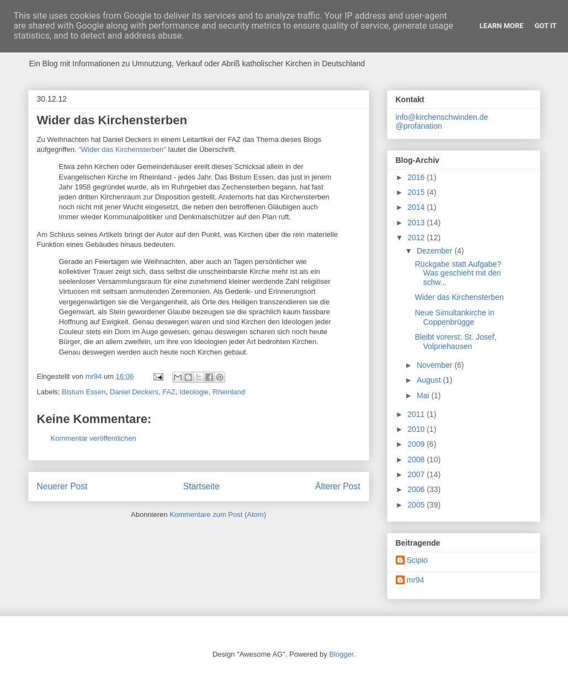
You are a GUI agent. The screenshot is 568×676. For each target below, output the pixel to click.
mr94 (415, 579)
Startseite (201, 486)
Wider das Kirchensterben (459, 297)
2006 (417, 489)
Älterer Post (337, 486)
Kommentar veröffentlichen (93, 438)
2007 (417, 474)
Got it (545, 26)
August (430, 380)
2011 (417, 414)
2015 (417, 192)
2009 (417, 444)
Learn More (502, 26)
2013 (417, 222)
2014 (417, 207)
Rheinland (229, 392)
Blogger (341, 654)
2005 (417, 504)
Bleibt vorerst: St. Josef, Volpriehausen (455, 341)
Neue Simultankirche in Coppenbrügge (454, 317)
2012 (417, 237)
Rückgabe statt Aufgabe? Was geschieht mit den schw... (458, 273)
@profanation (419, 126)
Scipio (417, 560)
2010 (417, 429)
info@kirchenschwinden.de (442, 117)
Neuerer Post (62, 486)
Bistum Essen (83, 392)
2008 (417, 459)
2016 (417, 177)
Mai (424, 395)
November (435, 365)
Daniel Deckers (134, 392)
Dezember (435, 250)
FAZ (169, 392)
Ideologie (194, 392)
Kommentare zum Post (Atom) (217, 514)
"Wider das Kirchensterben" (122, 149)
